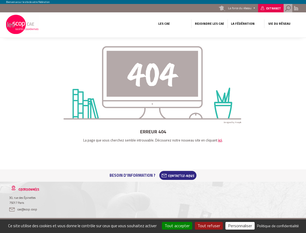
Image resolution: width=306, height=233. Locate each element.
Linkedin (296, 8)
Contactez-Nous (181, 175)
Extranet (273, 8)
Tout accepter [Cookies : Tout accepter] (177, 225)
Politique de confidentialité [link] (278, 226)
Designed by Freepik (232, 122)
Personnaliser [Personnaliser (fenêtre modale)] (240, 225)
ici (220, 140)
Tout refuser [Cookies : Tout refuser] (209, 225)
